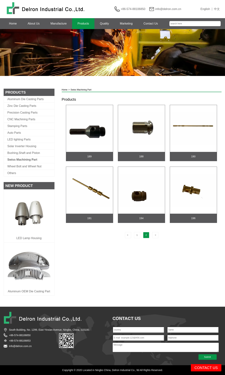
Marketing (126, 23)
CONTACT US (206, 368)
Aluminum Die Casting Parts (25, 99)
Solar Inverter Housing (21, 146)
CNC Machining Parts (21, 119)
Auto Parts (14, 132)
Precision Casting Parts (22, 112)
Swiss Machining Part (22, 159)
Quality (104, 23)
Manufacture (58, 23)
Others (11, 173)
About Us (34, 23)
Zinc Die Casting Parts (21, 105)
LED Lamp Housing (29, 238)
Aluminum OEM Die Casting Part (29, 291)
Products (83, 23)
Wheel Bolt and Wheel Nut (24, 166)
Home (13, 23)
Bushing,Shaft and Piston (23, 153)
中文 (217, 9)
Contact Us (150, 23)
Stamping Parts (17, 126)
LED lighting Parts (19, 139)
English (205, 9)
